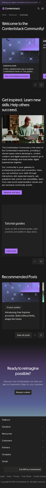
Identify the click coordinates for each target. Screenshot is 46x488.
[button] (38, 8)
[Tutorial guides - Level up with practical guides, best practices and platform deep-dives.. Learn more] (22, 230)
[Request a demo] (23, 392)
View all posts (23, 335)
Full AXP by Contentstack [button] (23, 469)
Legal (2, 476)
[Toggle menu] (42, 8)
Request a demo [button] (23, 392)
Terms (8, 476)
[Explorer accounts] (20, 59)
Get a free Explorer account (16, 76)
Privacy (16, 476)
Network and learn (12, 192)
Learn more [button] (11, 251)
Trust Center (26, 476)
